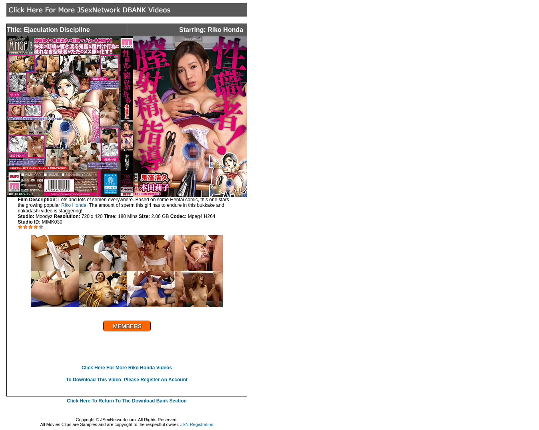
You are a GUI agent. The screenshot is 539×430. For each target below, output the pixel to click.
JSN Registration (197, 424)
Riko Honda (73, 205)
